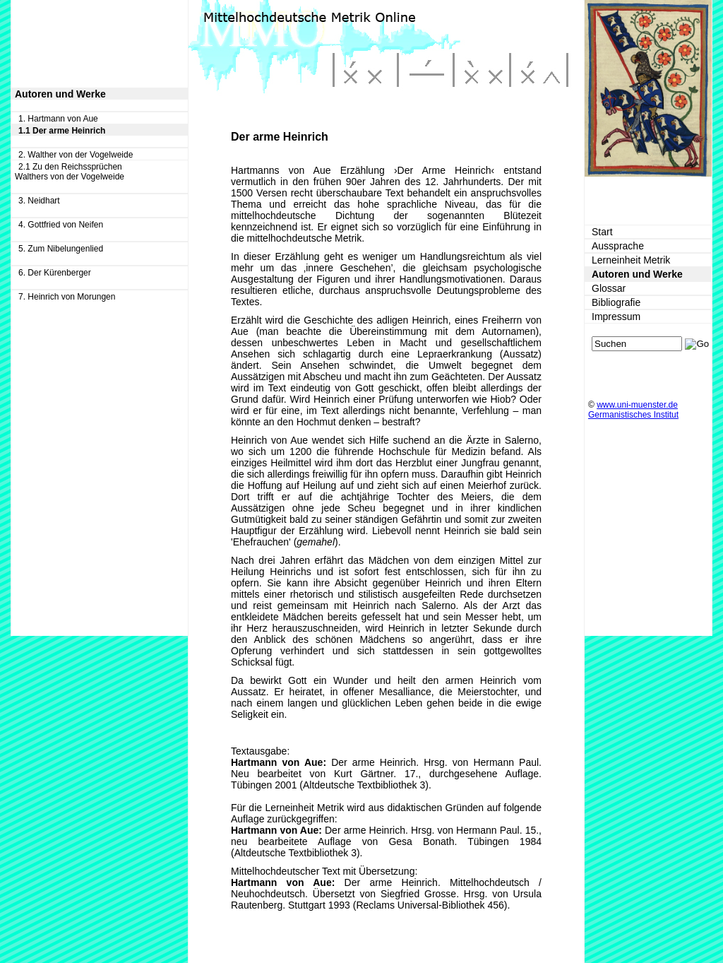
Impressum (616, 316)
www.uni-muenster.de (637, 405)
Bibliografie (616, 302)
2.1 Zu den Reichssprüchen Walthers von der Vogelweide (69, 172)
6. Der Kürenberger (54, 273)
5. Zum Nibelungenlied (60, 249)
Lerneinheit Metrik (631, 260)
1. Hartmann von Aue (58, 119)
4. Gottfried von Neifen (60, 225)
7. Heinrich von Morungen (66, 297)
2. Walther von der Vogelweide (75, 155)
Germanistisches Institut (633, 415)
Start (602, 231)
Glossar (609, 288)
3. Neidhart (39, 201)
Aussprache (618, 246)
